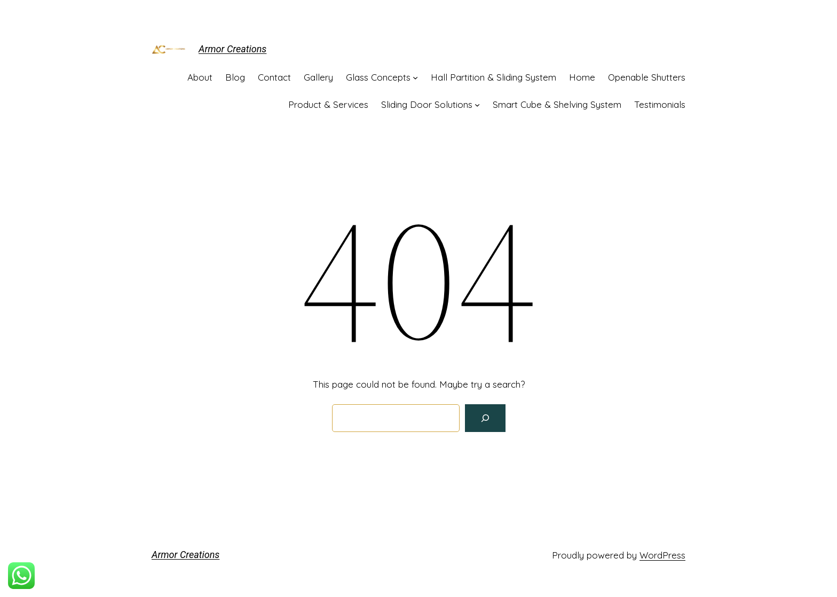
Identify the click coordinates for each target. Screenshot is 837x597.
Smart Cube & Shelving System (557, 104)
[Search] (485, 418)
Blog (235, 77)
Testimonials (659, 104)
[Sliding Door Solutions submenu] (477, 104)
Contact (274, 77)
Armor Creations (232, 48)
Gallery (318, 77)
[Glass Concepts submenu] (415, 77)
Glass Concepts (378, 77)
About (199, 77)
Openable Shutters (646, 77)
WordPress (662, 555)
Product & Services (328, 104)
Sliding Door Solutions (426, 104)
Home (582, 77)
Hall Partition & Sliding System (493, 77)
